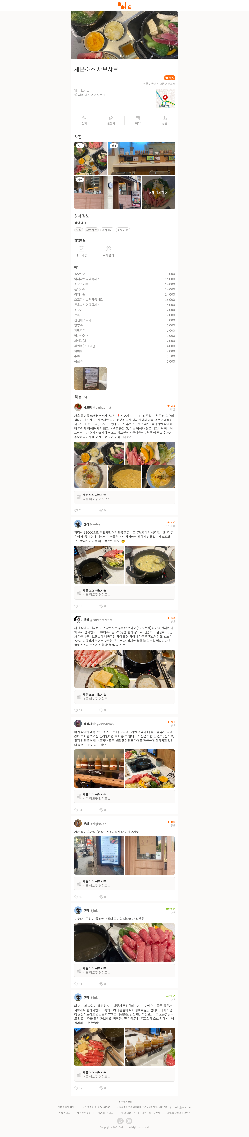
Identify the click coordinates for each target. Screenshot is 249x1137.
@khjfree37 (98, 824)
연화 (86, 824)
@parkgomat (102, 408)
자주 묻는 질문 (84, 1113)
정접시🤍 (89, 724)
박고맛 (87, 408)
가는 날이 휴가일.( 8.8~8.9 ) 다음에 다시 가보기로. (107, 832)
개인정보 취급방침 (151, 1113)
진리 (86, 525)
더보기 (127, 438)
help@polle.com (182, 1107)
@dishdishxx (105, 724)
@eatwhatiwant (101, 620)
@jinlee (95, 525)
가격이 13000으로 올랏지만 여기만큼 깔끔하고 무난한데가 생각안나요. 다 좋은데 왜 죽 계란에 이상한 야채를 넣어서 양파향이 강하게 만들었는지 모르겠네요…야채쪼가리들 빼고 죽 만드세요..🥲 (124, 537)
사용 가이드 (64, 1113)
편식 (86, 620)
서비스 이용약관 (127, 1113)
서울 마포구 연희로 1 (91, 95)
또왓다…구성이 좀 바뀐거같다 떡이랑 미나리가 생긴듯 (109, 919)
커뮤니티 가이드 (105, 1113)
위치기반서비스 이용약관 (178, 1113)
